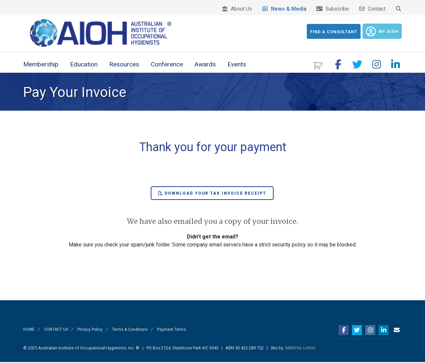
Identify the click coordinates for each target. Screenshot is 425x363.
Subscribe (332, 9)
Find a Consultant (333, 32)
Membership (40, 65)
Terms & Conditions (130, 330)
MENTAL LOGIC (300, 348)
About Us (236, 9)
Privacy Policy (90, 330)
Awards (205, 65)
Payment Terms (171, 330)
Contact (372, 9)
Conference (167, 65)
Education (84, 65)
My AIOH (382, 32)
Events (236, 65)
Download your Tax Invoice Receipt (212, 194)
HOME (29, 330)
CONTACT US (56, 330)
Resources (124, 65)
